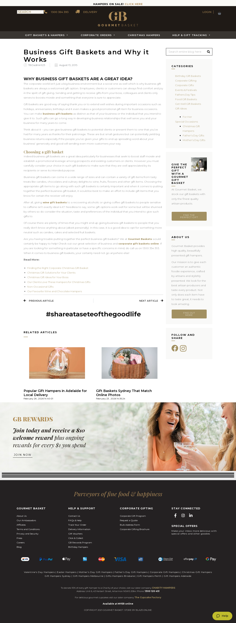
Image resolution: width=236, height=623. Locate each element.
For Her (188, 116)
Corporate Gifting (186, 80)
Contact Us (74, 516)
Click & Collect (75, 538)
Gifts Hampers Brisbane (120, 575)
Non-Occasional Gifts (40, 286)
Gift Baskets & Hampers (46, 35)
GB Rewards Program (80, 543)
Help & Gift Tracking (191, 35)
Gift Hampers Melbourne (88, 575)
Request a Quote (129, 521)
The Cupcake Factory (147, 597)
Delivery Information (79, 529)
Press (19, 538)
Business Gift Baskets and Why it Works (89, 55)
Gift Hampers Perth (149, 575)
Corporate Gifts (185, 85)
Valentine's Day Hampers (39, 572)
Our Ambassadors (26, 521)
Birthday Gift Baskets (188, 76)
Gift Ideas (181, 108)
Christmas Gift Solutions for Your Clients (52, 272)
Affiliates (21, 525)
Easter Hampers (67, 572)
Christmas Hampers (144, 35)
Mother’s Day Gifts (194, 140)
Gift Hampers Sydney (58, 575)
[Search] (208, 51)
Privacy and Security (28, 534)
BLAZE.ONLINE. (144, 609)
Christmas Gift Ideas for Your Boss (49, 277)
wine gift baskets (55, 202)
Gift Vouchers (75, 534)
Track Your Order (77, 525)
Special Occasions (186, 121)
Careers (21, 543)
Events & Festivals (186, 90)
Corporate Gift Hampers (165, 572)
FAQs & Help (74, 521)
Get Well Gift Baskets (188, 104)
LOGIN (206, 12)
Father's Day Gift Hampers (131, 572)
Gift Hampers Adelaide (177, 575)
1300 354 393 (56, 12)
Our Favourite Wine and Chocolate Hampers (56, 291)
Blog (19, 547)
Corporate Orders (98, 35)
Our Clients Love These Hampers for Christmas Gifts (60, 282)
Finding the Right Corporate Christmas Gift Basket (59, 268)
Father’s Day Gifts (194, 135)
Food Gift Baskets (186, 99)
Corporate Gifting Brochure (134, 529)
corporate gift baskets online (139, 243)
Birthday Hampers (78, 547)
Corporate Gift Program (133, 516)
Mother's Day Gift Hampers (95, 572)
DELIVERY (86, 12)
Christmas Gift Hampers (197, 572)
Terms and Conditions (28, 529)
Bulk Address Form (130, 525)
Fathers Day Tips (185, 94)
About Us (22, 516)
